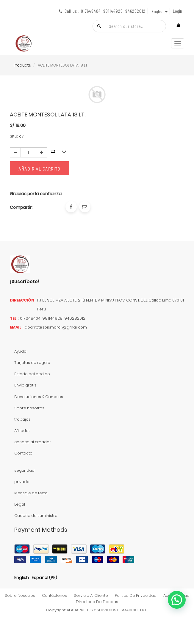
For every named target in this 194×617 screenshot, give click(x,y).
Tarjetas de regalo (32, 362)
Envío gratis (25, 385)
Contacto (23, 453)
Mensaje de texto (31, 493)
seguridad (24, 470)
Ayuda (20, 351)
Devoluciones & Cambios (38, 397)
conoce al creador (32, 442)
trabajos (22, 419)
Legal (19, 504)
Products (22, 65)
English (21, 577)
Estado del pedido (32, 374)
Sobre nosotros (29, 408)
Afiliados (22, 430)
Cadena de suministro (35, 515)
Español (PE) (44, 577)
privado (21, 482)
